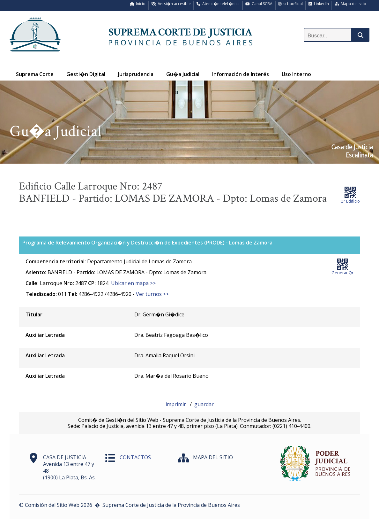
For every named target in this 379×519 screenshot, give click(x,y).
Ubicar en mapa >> (133, 283)
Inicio (138, 3)
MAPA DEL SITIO (213, 457)
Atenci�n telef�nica (218, 3)
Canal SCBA (258, 3)
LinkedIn (318, 3)
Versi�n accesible (171, 3)
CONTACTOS (135, 457)
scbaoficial (290, 3)
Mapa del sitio (351, 3)
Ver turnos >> (152, 294)
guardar (204, 404)
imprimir (176, 404)
